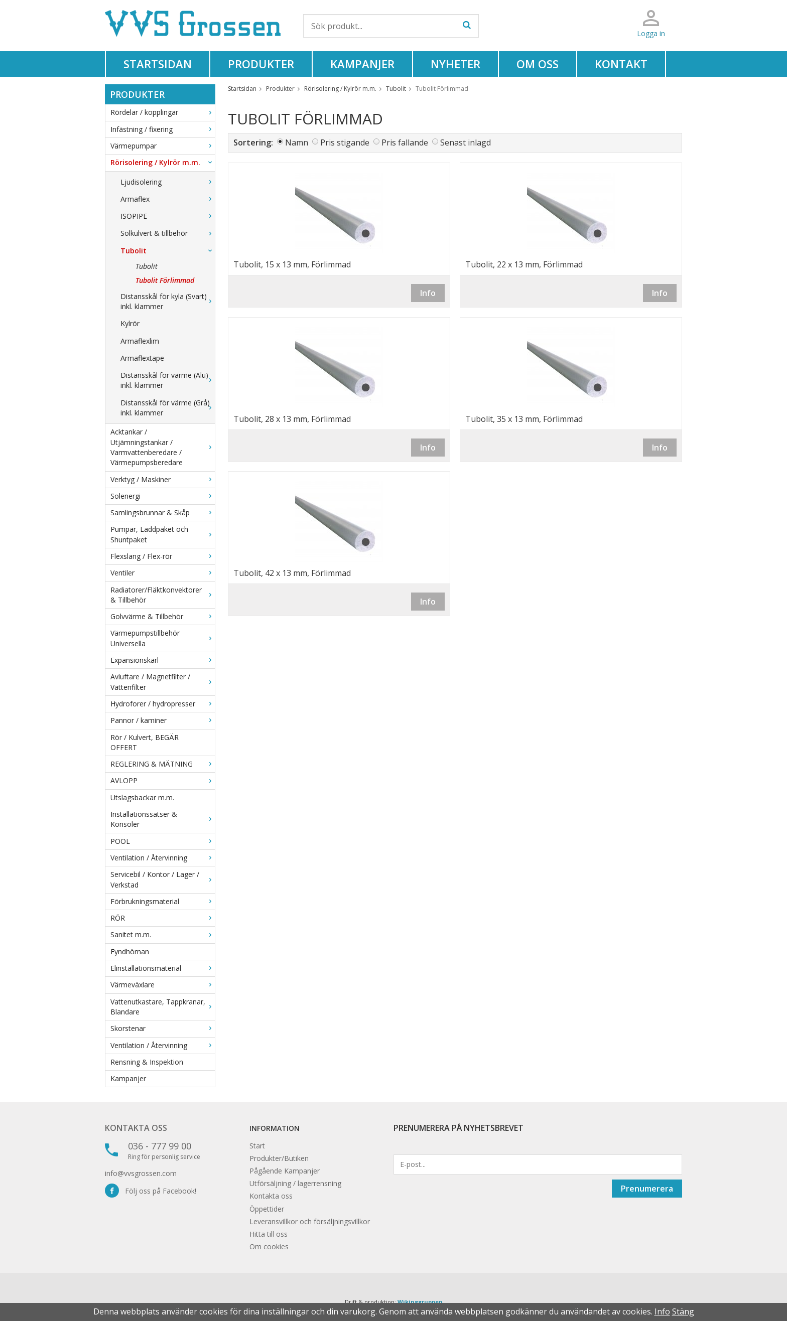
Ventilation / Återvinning (162, 857)
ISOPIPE (167, 216)
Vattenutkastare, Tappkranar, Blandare (162, 1006)
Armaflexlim (139, 341)
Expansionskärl (162, 660)
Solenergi (162, 496)
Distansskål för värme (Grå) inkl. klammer (167, 407)
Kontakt (621, 63)
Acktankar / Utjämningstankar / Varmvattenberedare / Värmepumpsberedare (162, 447)
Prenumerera (647, 1188)
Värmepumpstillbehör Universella (162, 638)
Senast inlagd (465, 142)
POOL (162, 841)
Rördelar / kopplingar (162, 112)
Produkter (261, 63)
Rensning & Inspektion (146, 1062)
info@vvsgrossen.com (141, 1173)
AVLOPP (162, 780)
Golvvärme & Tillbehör (162, 616)
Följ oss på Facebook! (150, 1191)
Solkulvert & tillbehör (167, 233)
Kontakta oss (136, 1127)
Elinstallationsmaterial (162, 968)
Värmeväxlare (162, 984)
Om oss (537, 63)
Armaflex (167, 199)
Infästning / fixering (162, 129)
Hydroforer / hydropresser (162, 703)
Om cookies (269, 1246)
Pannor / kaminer (162, 720)
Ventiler (162, 572)
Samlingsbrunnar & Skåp (162, 512)
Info (428, 293)
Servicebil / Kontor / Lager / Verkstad (162, 879)
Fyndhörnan (129, 951)
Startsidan (157, 63)
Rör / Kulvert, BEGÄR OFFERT (144, 742)
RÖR (162, 918)
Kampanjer (362, 63)
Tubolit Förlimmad (165, 280)
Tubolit (167, 250)
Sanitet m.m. (162, 934)
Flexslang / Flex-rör (162, 556)
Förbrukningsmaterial (162, 901)
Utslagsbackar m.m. (142, 797)
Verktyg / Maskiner (162, 479)
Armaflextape (142, 358)
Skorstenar (162, 1028)
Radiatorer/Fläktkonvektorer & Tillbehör (162, 595)
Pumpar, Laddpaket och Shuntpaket (162, 534)
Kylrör (130, 323)
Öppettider (266, 1209)
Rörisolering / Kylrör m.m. (162, 162)
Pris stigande (344, 142)
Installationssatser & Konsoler (162, 819)
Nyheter (455, 63)
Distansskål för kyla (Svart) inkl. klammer (167, 301)
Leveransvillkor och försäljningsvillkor (309, 1221)
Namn (296, 142)
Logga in (651, 33)
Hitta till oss (268, 1234)
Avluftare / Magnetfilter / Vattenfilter (162, 681)
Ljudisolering (167, 182)
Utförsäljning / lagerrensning (295, 1183)
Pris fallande (404, 142)
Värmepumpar (162, 146)
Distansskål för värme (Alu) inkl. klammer (167, 380)
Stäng (683, 1311)
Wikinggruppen (420, 1301)
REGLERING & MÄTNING (162, 764)
